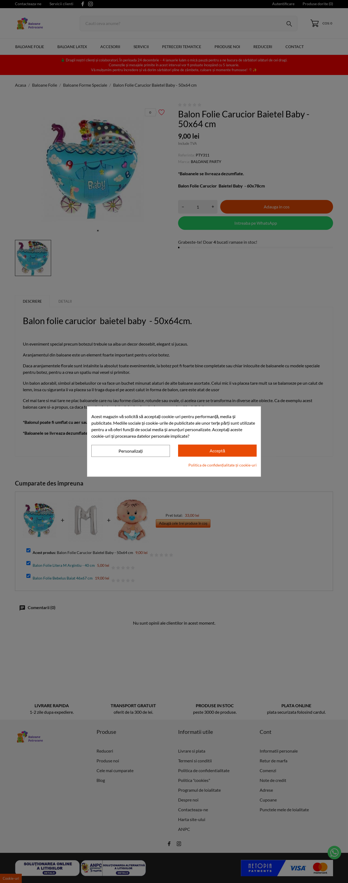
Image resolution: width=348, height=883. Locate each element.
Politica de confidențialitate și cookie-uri (222, 464)
